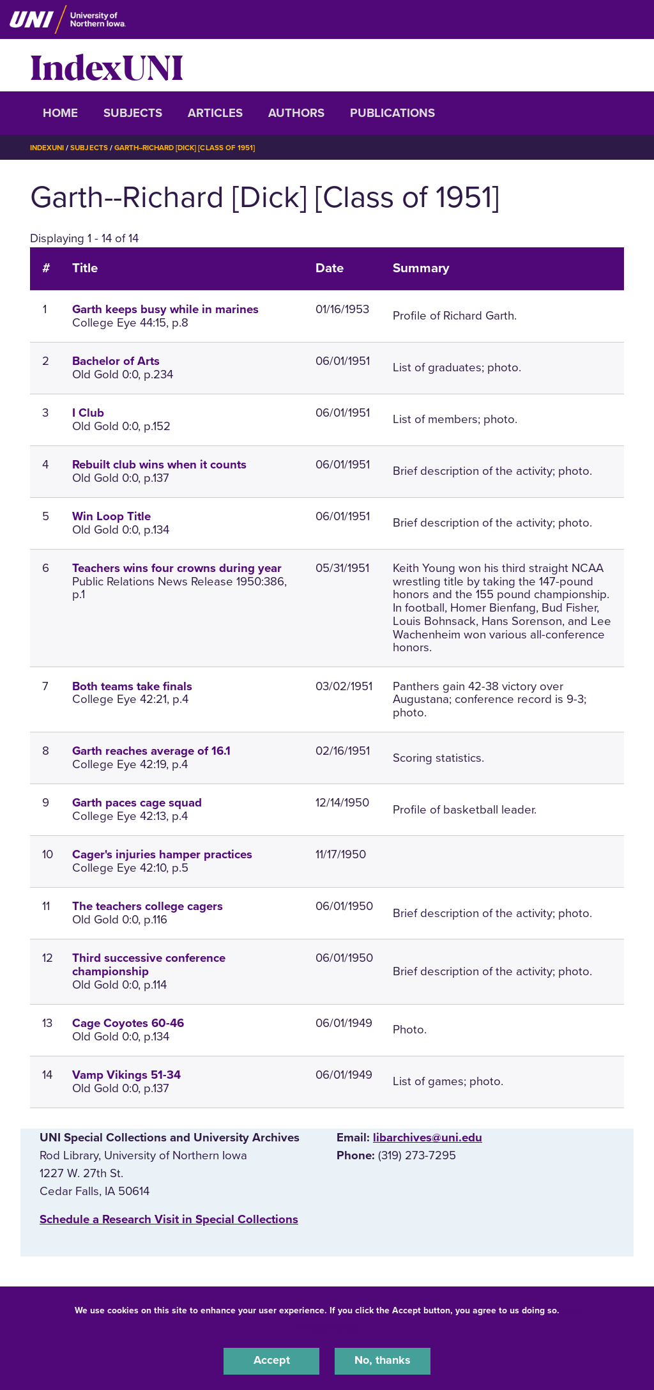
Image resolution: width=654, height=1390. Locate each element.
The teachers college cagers (147, 906)
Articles (215, 113)
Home (60, 113)
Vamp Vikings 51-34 (126, 1075)
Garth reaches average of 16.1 (151, 751)
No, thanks (382, 1361)
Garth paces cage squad (137, 803)
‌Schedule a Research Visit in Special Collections (169, 1219)
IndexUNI (106, 65)
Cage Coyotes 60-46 (128, 1023)
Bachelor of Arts (116, 361)
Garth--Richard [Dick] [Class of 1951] (191, 147)
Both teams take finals (132, 686)
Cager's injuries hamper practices (162, 854)
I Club (88, 413)
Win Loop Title (111, 516)
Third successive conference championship (148, 964)
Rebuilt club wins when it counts (159, 465)
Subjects (132, 113)
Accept (271, 1361)
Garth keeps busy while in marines (165, 309)
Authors (296, 113)
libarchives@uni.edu (427, 1138)
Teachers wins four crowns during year (177, 568)
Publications (392, 113)
